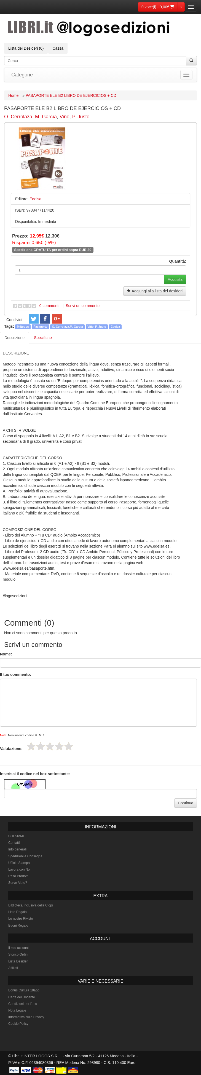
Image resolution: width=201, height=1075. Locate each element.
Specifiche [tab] (43, 337)
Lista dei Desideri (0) (26, 48)
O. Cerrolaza (18, 116)
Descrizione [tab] (14, 337)
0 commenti (49, 305)
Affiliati (13, 968)
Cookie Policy (18, 1024)
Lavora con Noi (19, 869)
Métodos (23, 326)
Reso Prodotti (18, 876)
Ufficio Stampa (19, 863)
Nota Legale (17, 1010)
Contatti (14, 843)
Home (13, 95)
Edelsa (115, 326)
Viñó (64, 116)
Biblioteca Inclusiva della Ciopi (30, 905)
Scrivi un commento (83, 305)
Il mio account (18, 948)
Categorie (22, 75)
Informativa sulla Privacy (26, 1017)
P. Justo (81, 116)
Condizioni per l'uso (22, 1004)
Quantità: (177, 261)
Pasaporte (40, 326)
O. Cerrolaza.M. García (67, 326)
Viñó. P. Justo (96, 326)
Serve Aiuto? (17, 883)
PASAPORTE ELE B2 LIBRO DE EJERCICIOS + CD (71, 95)
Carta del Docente (21, 997)
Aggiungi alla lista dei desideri (155, 291)
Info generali (17, 849)
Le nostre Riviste (20, 919)
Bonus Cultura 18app (23, 990)
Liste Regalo (17, 912)
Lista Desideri (18, 961)
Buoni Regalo (18, 925)
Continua (185, 803)
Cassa (57, 48)
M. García (46, 116)
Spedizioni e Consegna (25, 856)
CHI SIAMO (17, 836)
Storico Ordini (18, 954)
